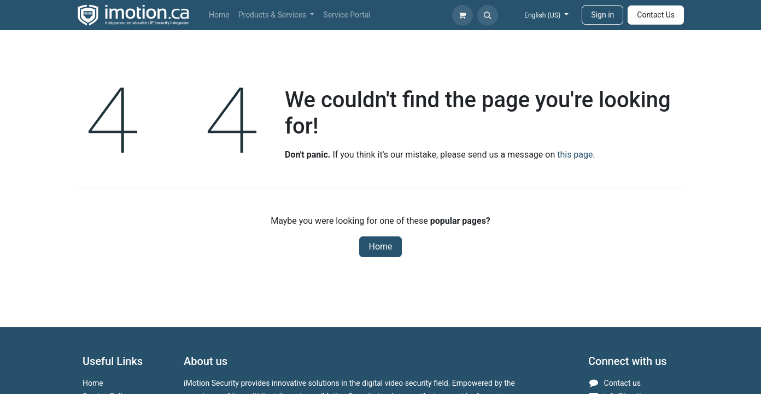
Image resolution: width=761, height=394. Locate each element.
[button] (487, 15)
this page (575, 154)
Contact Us (656, 14)
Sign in (602, 14)
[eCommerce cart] (462, 15)
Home (380, 246)
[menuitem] (219, 15)
